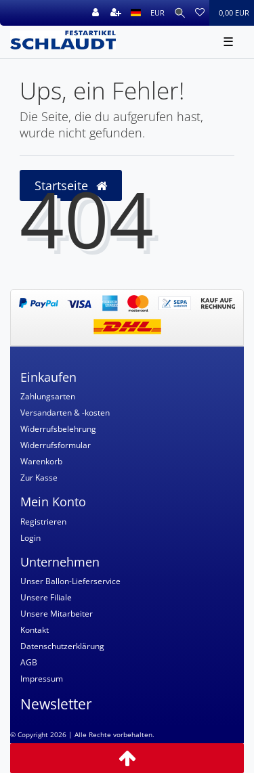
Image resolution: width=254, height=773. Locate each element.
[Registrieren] (116, 13)
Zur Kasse (39, 477)
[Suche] (179, 13)
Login (30, 538)
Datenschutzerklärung (62, 646)
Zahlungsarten (47, 396)
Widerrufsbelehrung (58, 429)
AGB (28, 662)
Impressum (41, 678)
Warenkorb (41, 461)
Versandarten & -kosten (65, 412)
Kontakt (34, 630)
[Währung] (157, 13)
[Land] (136, 13)
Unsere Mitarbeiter (56, 613)
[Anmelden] (95, 13)
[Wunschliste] (199, 13)
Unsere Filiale (46, 597)
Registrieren (43, 521)
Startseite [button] (71, 185)
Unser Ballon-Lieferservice (70, 581)
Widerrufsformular (55, 445)
